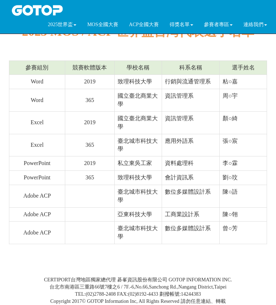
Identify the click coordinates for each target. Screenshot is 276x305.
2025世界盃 (62, 24)
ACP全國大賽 (144, 24)
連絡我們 (255, 24)
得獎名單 (181, 24)
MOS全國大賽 (102, 24)
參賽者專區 (218, 24)
